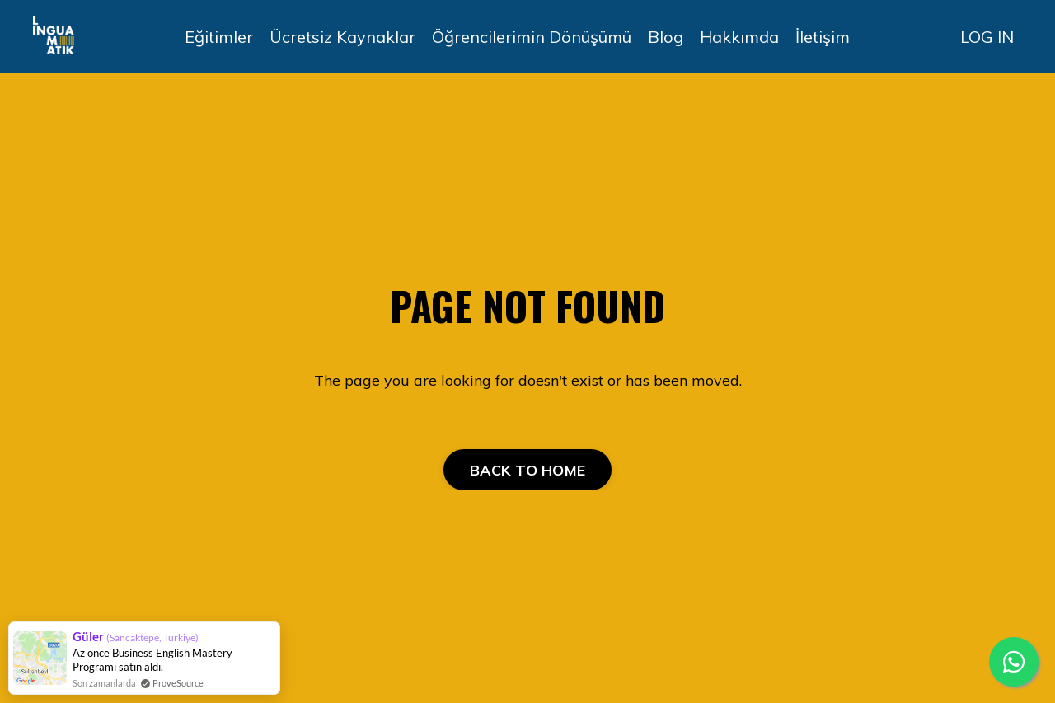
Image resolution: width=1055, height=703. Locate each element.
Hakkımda (739, 36)
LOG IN (987, 36)
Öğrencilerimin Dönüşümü (531, 36)
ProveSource (178, 682)
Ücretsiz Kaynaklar (342, 36)
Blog (665, 36)
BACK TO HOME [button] (527, 470)
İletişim (822, 36)
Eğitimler (219, 36)
